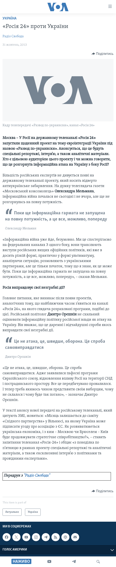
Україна (10, 19)
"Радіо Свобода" (36, 476)
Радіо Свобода (13, 36)
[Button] (102, 53)
